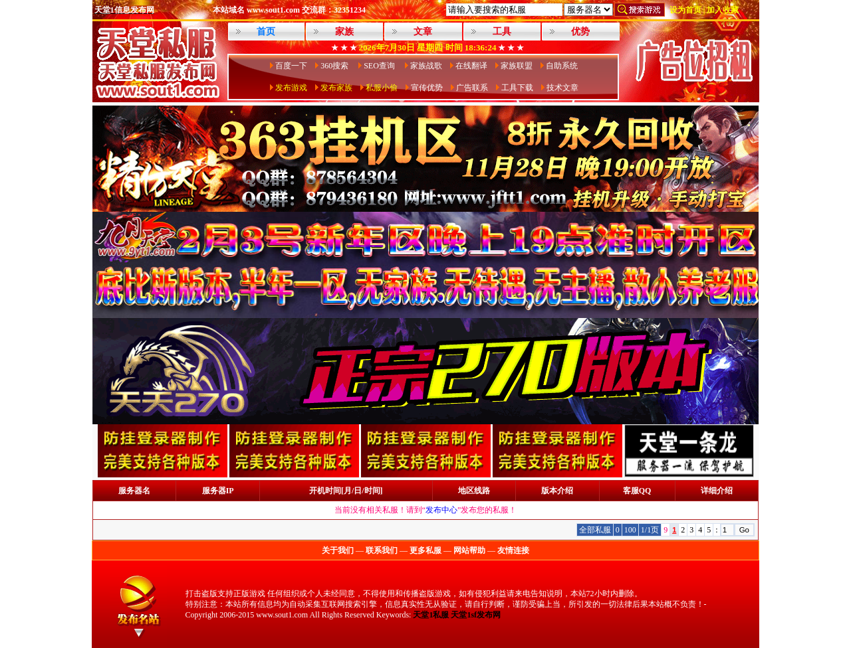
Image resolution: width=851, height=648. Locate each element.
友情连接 (513, 550)
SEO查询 (380, 65)
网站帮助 (469, 550)
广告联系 (472, 87)
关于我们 (338, 550)
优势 (580, 32)
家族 (344, 32)
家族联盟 (517, 65)
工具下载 (517, 87)
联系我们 (382, 550)
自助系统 (562, 65)
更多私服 (425, 550)
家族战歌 (426, 65)
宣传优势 (427, 87)
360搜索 (335, 65)
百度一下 (291, 65)
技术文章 (562, 87)
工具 (502, 32)
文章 (423, 32)
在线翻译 (471, 65)
